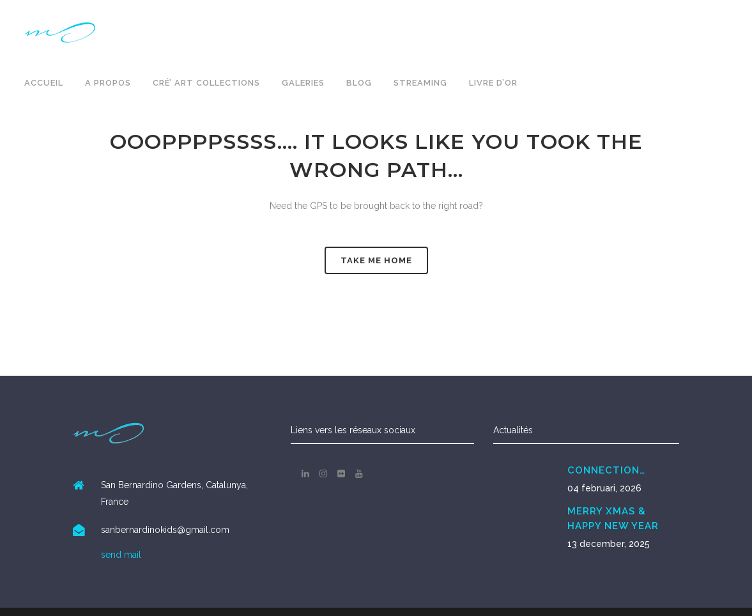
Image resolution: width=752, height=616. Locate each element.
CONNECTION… (606, 470)
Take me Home (376, 260)
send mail (121, 555)
